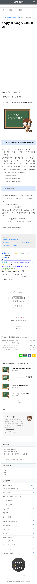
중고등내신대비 (18, 533)
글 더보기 (18, 402)
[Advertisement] (18, 58)
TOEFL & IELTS (18, 529)
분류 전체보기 (7, 485)
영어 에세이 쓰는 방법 (18, 525)
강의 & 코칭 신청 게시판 (18, 488)
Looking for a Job (19, 541)
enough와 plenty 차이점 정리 (9, 345)
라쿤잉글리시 (19, 2)
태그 (10, 10)
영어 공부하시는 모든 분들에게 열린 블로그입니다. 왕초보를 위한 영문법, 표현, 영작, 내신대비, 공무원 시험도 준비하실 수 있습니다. (14, 423)
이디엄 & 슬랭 (18, 505)
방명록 (20, 10)
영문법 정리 (18, 492)
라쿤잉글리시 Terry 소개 (11, 449)
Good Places (18, 549)
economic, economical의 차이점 (9, 340)
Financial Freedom (18, 553)
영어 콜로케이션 (18, 500)
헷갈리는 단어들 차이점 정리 (11, 17)
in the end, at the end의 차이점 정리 (10, 343)
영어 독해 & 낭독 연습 (18, 521)
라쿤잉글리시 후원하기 (10, 451)
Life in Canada (18, 537)
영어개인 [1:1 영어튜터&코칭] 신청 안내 (15, 454)
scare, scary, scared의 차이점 (9, 347)
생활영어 (18, 513)
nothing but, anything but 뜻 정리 (10, 349)
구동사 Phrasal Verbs (18, 509)
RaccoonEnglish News (18, 545)
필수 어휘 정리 (18, 517)
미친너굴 (24, 17)
